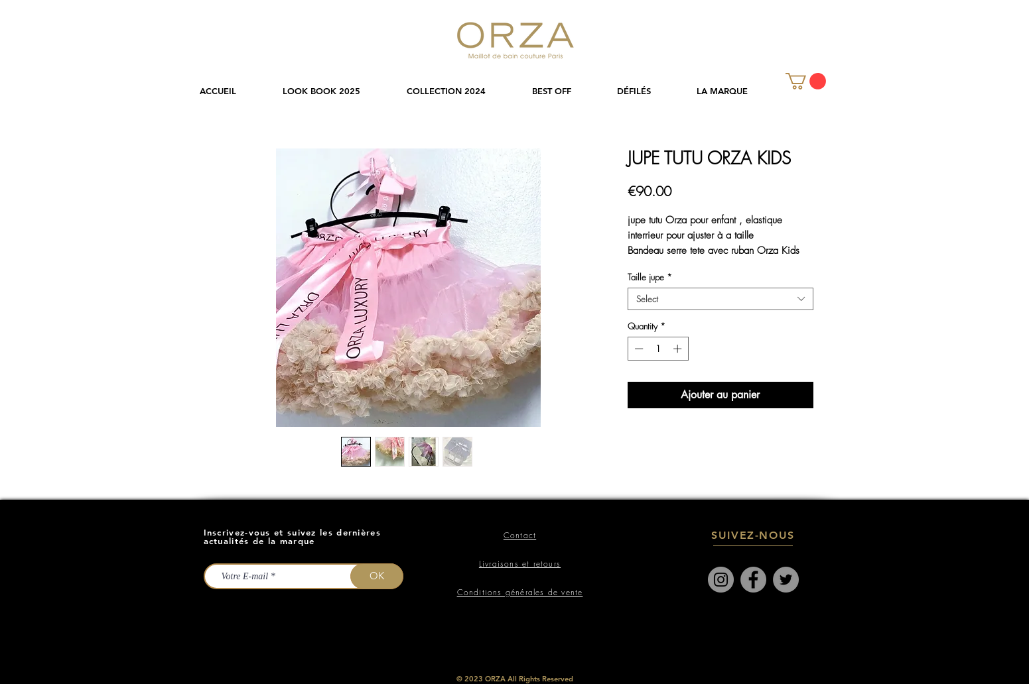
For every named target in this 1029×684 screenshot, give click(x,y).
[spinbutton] (658, 348)
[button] (459, 91)
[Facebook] (753, 580)
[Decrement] (638, 348)
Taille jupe (650, 277)
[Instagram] (721, 580)
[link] (806, 81)
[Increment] (679, 348)
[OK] (376, 576)
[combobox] (720, 299)
